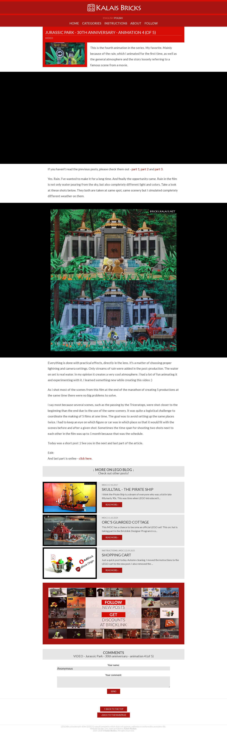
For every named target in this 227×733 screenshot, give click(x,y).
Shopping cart (116, 555)
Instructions (115, 23)
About (135, 23)
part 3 (159, 169)
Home (74, 23)
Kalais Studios (130, 728)
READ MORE (112, 504)
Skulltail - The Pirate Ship (127, 489)
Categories (91, 23)
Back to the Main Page (113, 715)
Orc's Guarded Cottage (125, 522)
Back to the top (113, 709)
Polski (118, 17)
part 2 (145, 169)
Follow (151, 23)
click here (85, 458)
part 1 (135, 169)
